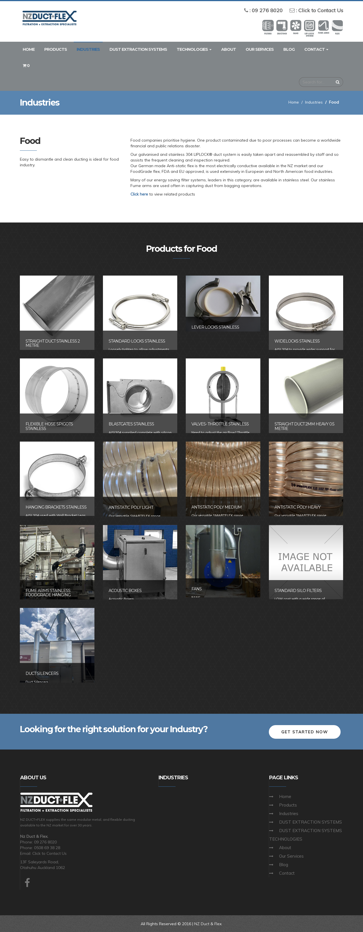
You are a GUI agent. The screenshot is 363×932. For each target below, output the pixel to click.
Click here (139, 194)
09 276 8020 (267, 10)
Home (29, 49)
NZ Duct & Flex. (208, 923)
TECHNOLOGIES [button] (194, 49)
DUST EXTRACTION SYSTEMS (138, 49)
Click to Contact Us (320, 10)
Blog (289, 49)
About (228, 49)
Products (55, 49)
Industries (88, 49)
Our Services (260, 49)
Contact (287, 872)
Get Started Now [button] (304, 731)
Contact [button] (316, 49)
